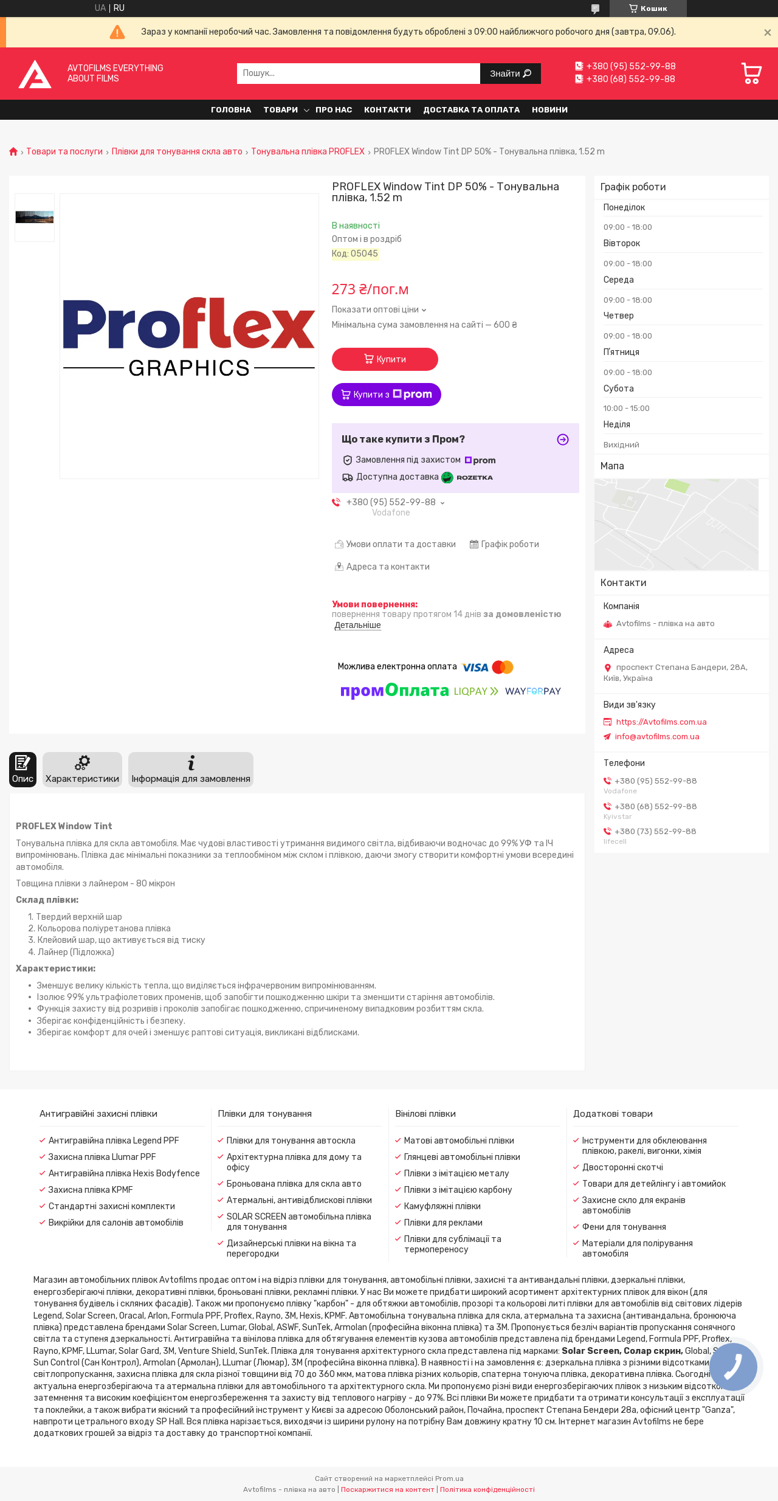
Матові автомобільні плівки (459, 1141)
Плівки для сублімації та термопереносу (452, 1244)
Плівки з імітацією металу (456, 1173)
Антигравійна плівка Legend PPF (114, 1141)
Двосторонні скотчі (622, 1167)
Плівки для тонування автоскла (291, 1141)
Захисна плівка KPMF (91, 1190)
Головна (231, 109)
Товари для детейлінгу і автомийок (654, 1184)
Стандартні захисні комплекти (112, 1206)
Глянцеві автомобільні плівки (462, 1157)
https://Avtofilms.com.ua (661, 721)
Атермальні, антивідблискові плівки (299, 1200)
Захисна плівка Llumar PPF (102, 1157)
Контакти (387, 109)
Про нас (333, 109)
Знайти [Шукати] (506, 73)
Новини (550, 109)
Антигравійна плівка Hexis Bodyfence (124, 1173)
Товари (280, 109)
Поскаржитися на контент (388, 1489)
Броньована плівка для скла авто (294, 1184)
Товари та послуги (64, 152)
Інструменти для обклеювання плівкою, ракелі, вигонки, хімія (644, 1146)
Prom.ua (449, 1478)
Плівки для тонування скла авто (177, 152)
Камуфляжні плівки (442, 1206)
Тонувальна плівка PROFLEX (308, 152)
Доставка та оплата (471, 109)
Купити (391, 359)
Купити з (393, 394)
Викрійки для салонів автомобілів (116, 1223)
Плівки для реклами (443, 1223)
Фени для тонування (624, 1227)
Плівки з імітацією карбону (458, 1190)
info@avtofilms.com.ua (657, 736)
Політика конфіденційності (487, 1489)
